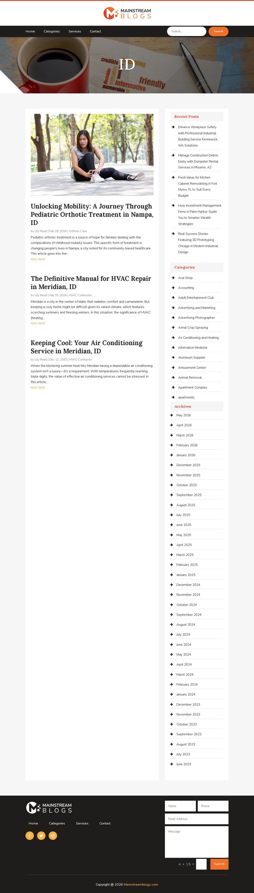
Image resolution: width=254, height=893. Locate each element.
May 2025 (183, 535)
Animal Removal (190, 377)
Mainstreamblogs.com (141, 884)
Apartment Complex (192, 387)
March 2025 (184, 555)
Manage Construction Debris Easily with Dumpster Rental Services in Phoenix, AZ (198, 161)
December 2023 (188, 704)
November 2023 (188, 714)
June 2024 (183, 645)
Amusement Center (192, 368)
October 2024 (186, 605)
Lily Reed (41, 231)
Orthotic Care (78, 231)
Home (30, 32)
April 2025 (184, 545)
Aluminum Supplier (191, 357)
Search (218, 31)
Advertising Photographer (196, 318)
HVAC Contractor (80, 295)
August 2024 (185, 625)
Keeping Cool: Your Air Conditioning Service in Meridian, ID (86, 347)
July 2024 (183, 634)
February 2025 (187, 565)
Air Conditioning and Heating (198, 338)
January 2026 (185, 455)
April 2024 (184, 664)
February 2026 (187, 445)
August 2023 (185, 744)
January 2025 (185, 575)
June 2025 (183, 525)
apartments (186, 397)
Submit (219, 864)
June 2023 (183, 764)
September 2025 (188, 495)
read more (38, 259)
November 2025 (188, 475)
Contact (95, 32)
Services (75, 32)
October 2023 (186, 724)
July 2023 (183, 754)
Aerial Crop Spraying (193, 327)
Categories (52, 32)
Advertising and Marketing (196, 308)
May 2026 (183, 415)
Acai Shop (185, 278)
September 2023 (188, 734)
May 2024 (183, 654)
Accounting (186, 288)
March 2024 (184, 674)
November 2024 (188, 595)
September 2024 (188, 615)
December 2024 (188, 585)
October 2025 (186, 485)
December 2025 (188, 465)
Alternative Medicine (192, 348)
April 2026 (184, 425)
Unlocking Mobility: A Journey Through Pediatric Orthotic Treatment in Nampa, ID (92, 214)
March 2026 (184, 435)
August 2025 (185, 505)
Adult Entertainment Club (196, 298)
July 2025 (183, 515)
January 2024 (185, 694)
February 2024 (187, 684)
